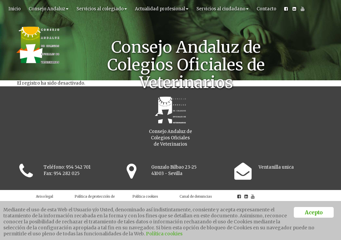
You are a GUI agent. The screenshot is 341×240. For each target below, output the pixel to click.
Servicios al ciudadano (222, 9)
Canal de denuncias (195, 196)
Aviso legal (44, 196)
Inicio (14, 9)
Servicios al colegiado (101, 9)
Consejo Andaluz (48, 9)
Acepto (313, 212)
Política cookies (145, 196)
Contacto (266, 9)
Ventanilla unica (276, 167)
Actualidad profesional (161, 9)
